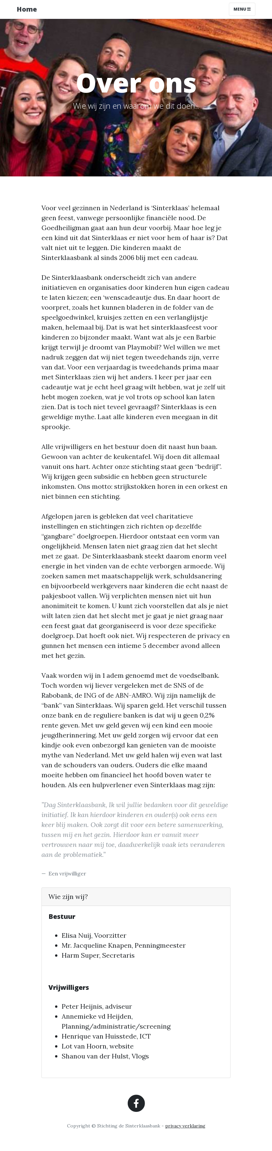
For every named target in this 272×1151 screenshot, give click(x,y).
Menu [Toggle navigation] (242, 9)
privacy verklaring (185, 1126)
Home (27, 9)
